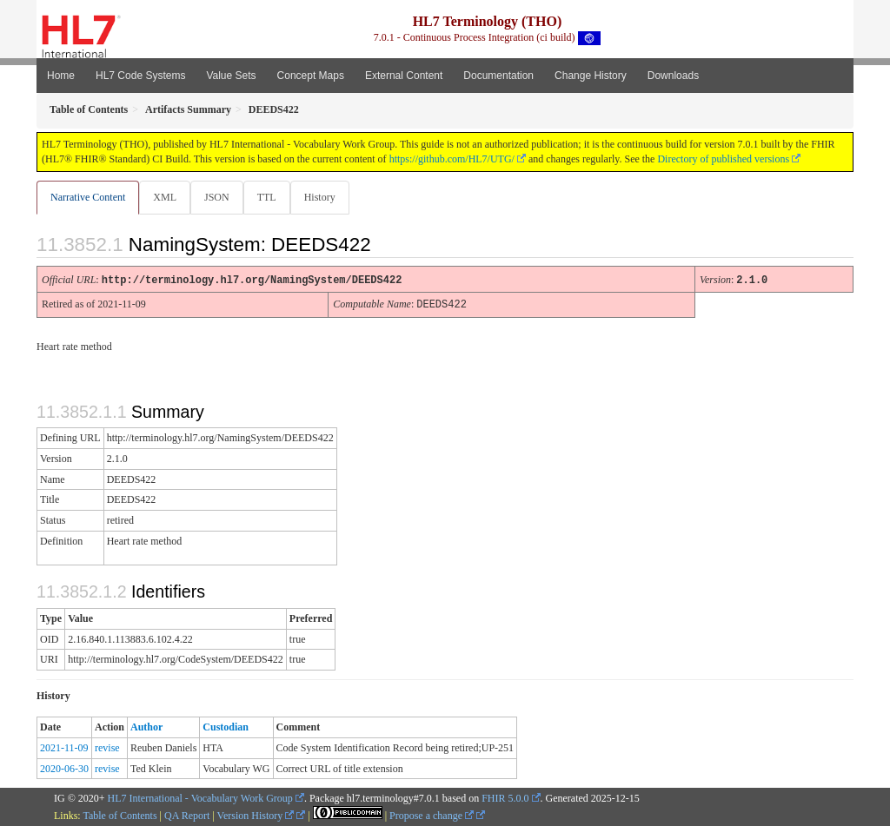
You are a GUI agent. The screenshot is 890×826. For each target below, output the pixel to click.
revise (107, 747)
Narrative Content (87, 197)
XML (166, 197)
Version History (256, 815)
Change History (591, 75)
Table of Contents (119, 815)
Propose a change (431, 815)
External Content (403, 75)
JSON (220, 197)
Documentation (498, 75)
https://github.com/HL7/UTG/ (452, 159)
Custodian (226, 726)
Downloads (673, 75)
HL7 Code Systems (140, 75)
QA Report (186, 815)
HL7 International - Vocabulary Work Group (200, 797)
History (326, 197)
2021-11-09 (64, 747)
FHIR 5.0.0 (505, 797)
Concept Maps (310, 75)
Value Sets (231, 75)
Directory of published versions (723, 159)
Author (146, 726)
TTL (272, 197)
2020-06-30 (64, 768)
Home (61, 75)
